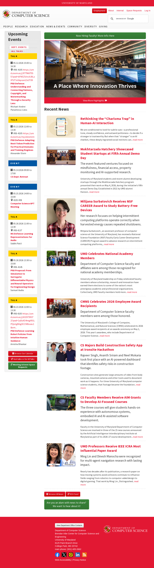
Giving (103, 26)
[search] (127, 18)
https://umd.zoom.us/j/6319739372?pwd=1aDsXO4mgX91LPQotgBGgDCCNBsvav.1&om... (23, 320)
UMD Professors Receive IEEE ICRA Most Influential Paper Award (110, 448)
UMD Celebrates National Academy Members (106, 255)
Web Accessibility (63, 560)
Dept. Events (20, 46)
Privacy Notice (79, 560)
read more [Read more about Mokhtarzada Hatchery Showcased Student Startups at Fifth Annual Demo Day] (94, 191)
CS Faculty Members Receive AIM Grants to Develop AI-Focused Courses (110, 399)
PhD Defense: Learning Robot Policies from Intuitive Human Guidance (22, 335)
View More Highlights (95, 100)
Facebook (57, 554)
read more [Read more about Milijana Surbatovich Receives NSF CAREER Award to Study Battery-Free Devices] (109, 244)
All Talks (17, 51)
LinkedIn (77, 554)
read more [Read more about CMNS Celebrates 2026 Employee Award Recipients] (105, 335)
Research (21, 26)
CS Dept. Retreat (19, 176)
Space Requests (134, 10)
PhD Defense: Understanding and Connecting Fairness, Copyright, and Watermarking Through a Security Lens (22, 93)
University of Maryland (77, 3)
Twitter (64, 554)
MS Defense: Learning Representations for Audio (22, 237)
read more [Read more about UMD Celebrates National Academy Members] (132, 292)
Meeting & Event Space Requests (23, 365)
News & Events (55, 26)
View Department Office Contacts (69, 525)
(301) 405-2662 (74, 549)
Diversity (90, 26)
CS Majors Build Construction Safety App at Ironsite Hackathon (111, 347)
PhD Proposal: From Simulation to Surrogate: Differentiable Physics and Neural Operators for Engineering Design (23, 278)
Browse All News (54, 494)
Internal (120, 10)
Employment (99, 11)
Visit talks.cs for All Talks (22, 359)
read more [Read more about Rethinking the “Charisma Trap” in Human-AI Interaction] (138, 139)
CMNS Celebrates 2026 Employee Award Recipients (110, 303)
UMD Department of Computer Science (26, 14)
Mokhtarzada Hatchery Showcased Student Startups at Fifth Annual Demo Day (110, 153)
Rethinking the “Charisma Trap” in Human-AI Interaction (107, 120)
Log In (147, 10)
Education (37, 26)
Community (75, 26)
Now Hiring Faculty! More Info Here (95, 35)
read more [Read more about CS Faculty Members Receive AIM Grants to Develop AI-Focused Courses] (138, 436)
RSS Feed (73, 494)
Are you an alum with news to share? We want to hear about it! (67, 504)
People (8, 26)
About (111, 10)
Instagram (71, 554)
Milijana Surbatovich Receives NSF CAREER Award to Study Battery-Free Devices (109, 205)
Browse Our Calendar (22, 353)
